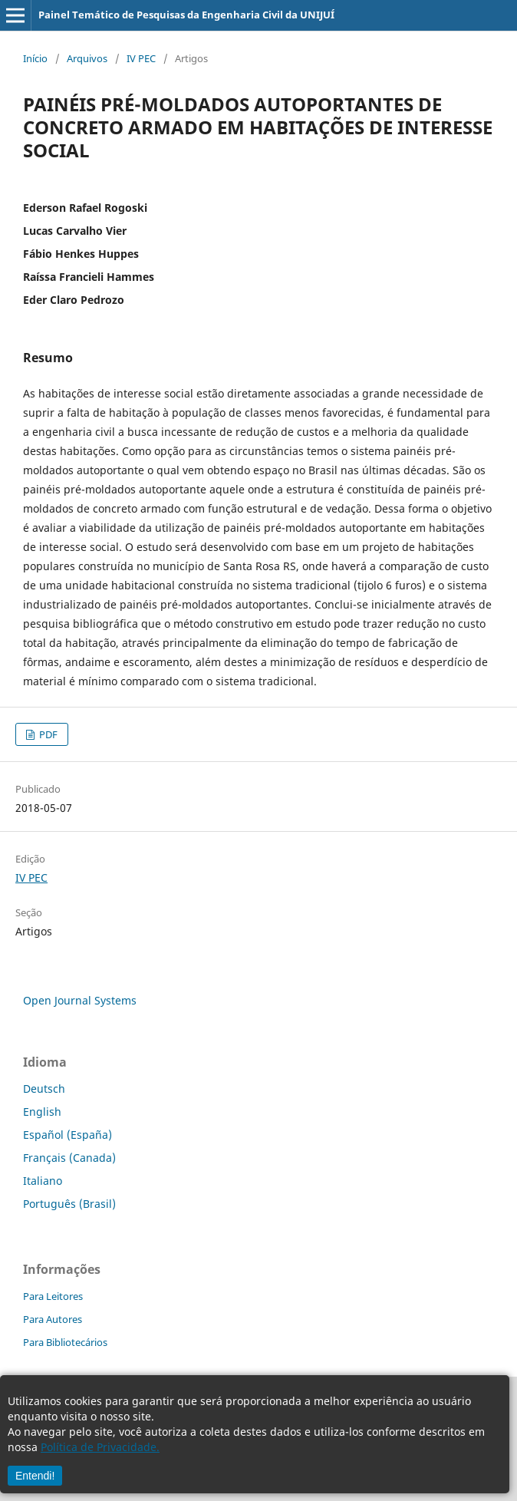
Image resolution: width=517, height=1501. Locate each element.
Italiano (42, 1180)
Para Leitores (53, 1296)
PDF (47, 734)
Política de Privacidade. (100, 1447)
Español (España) (67, 1134)
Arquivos (87, 58)
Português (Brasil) (69, 1203)
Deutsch (44, 1088)
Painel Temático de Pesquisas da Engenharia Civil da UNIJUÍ (186, 14)
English (42, 1111)
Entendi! (34, 1476)
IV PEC (141, 58)
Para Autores (52, 1319)
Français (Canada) (69, 1157)
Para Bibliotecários (65, 1342)
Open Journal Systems (80, 1000)
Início (35, 58)
